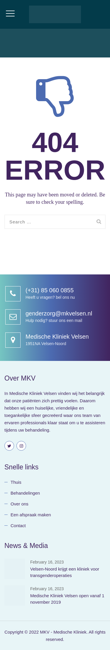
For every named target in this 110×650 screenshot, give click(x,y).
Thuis (16, 482)
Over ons (19, 503)
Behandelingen (25, 493)
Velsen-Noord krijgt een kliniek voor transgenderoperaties (64, 572)
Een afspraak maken (31, 514)
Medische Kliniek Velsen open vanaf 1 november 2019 (67, 599)
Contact (18, 525)
